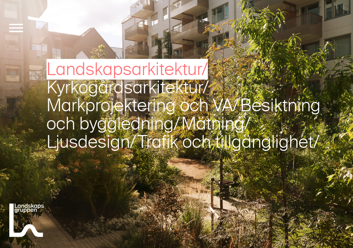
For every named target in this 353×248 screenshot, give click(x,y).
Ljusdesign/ (91, 142)
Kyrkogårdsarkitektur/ (128, 87)
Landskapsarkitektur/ (127, 69)
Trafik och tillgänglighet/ (229, 142)
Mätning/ (216, 123)
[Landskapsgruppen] (26, 221)
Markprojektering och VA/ (143, 105)
